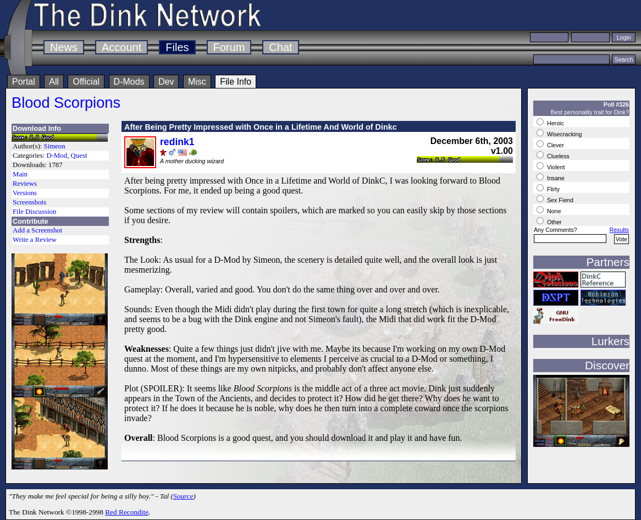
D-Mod (56, 155)
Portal (23, 81)
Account (121, 47)
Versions (25, 193)
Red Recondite (126, 512)
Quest (79, 155)
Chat (280, 47)
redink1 (177, 141)
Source (183, 496)
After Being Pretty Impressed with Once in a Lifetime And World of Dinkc (260, 127)
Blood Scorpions (66, 102)
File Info (235, 81)
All (54, 81)
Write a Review (35, 240)
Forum (229, 47)
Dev (166, 81)
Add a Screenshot (37, 230)
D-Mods (129, 81)
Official (86, 81)
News (64, 47)
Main (20, 174)
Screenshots (29, 202)
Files (177, 47)
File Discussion (34, 211)
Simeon (54, 146)
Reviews (25, 183)
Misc (197, 81)
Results (619, 229)
